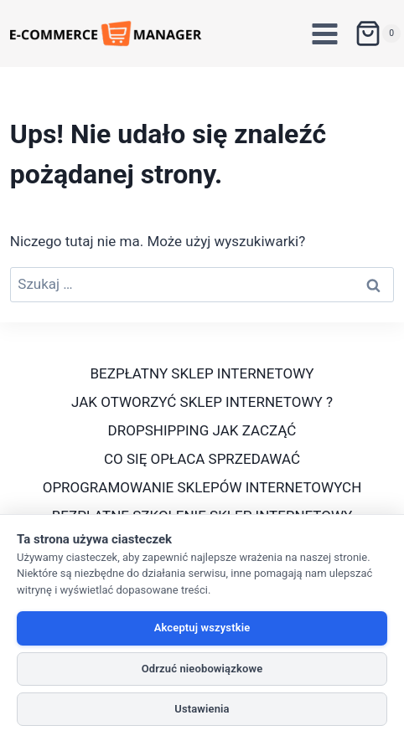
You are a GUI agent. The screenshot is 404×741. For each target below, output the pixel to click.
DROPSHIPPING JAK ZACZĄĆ (202, 430)
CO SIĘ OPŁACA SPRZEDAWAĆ (202, 458)
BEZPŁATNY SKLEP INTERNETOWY (202, 373)
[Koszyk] (378, 33)
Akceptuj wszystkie (202, 627)
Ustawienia (201, 708)
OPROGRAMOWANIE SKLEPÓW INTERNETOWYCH (202, 487)
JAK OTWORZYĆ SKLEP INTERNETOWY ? (202, 402)
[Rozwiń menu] (325, 33)
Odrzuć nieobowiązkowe (202, 668)
